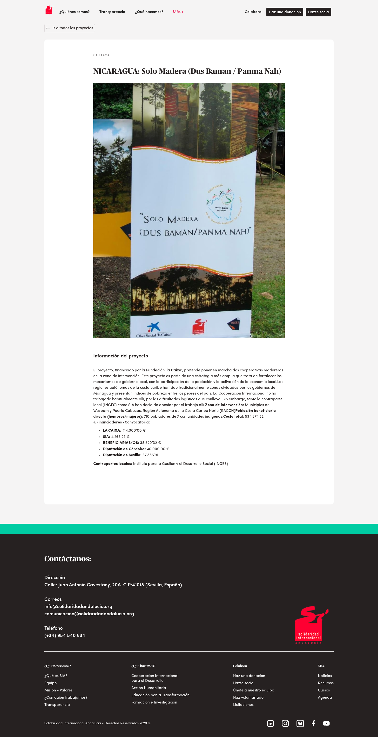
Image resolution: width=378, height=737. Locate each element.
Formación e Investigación (154, 702)
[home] (49, 10)
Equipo (50, 683)
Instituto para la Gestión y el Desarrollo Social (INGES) (180, 464)
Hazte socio (243, 683)
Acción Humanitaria (148, 688)
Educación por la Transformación (160, 695)
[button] (74, 12)
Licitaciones (243, 705)
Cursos (324, 690)
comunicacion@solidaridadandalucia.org (89, 614)
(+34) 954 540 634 (64, 635)
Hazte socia (318, 12)
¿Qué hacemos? (149, 12)
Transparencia (112, 12)
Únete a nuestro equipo (253, 690)
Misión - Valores (58, 690)
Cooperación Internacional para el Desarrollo (154, 678)
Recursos (326, 683)
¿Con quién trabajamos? (66, 698)
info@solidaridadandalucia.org (78, 606)
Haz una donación (285, 12)
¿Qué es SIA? (55, 676)
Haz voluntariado (248, 698)
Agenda (325, 698)
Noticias (325, 676)
